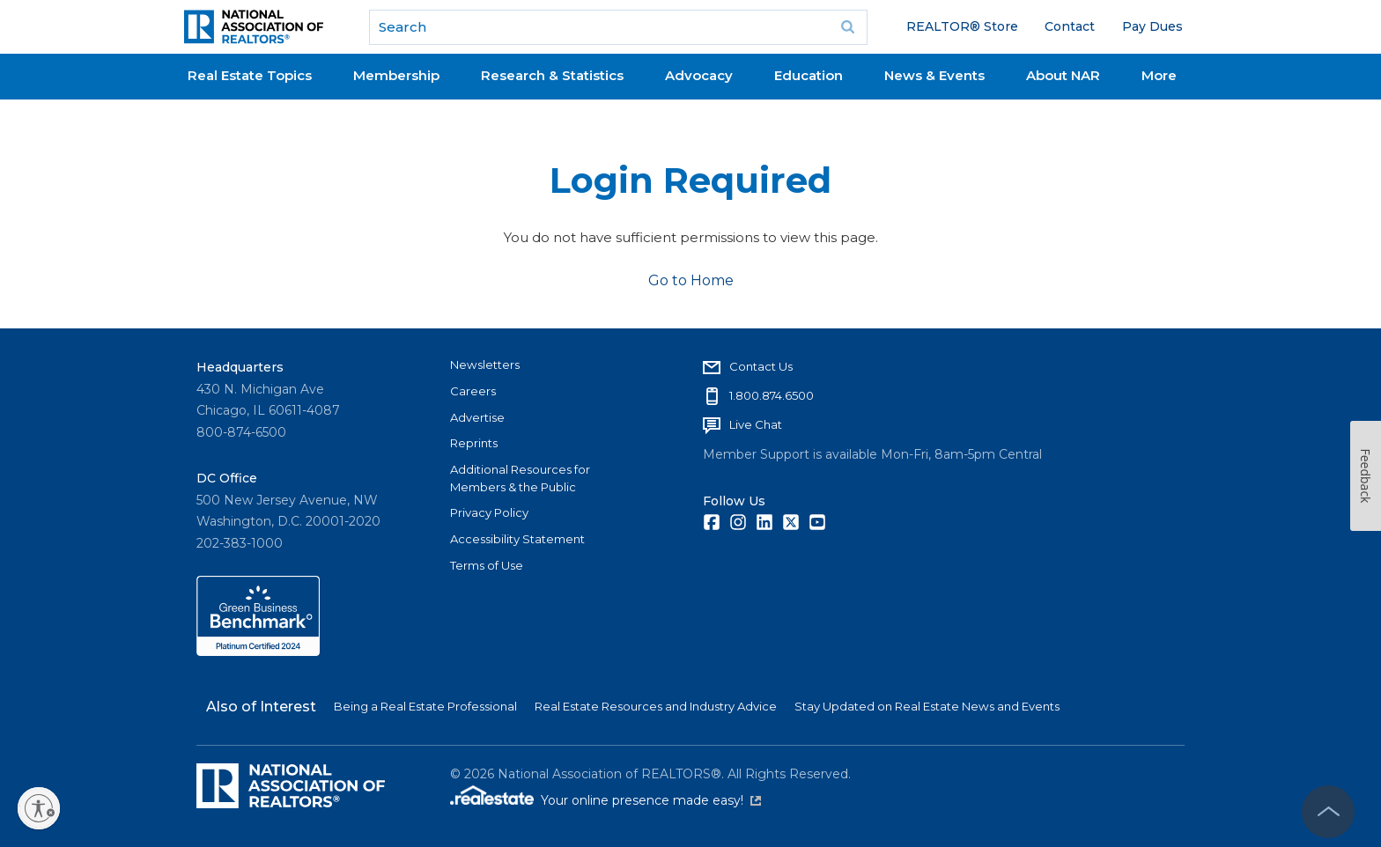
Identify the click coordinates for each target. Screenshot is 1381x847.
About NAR (1063, 75)
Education (808, 75)
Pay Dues (1152, 26)
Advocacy (699, 75)
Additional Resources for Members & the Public (520, 478)
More (1159, 75)
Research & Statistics (552, 75)
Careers (473, 391)
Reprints (474, 443)
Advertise (477, 417)
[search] (618, 27)
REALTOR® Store (962, 26)
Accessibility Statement (517, 539)
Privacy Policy (489, 512)
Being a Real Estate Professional (425, 706)
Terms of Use (486, 565)
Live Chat (755, 424)
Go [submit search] (848, 27)
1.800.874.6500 (771, 395)
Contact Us (761, 366)
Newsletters (485, 364)
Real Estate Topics (250, 75)
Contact (1070, 26)
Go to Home (691, 280)
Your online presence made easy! (651, 800)
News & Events (934, 75)
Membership (396, 75)
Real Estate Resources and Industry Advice (656, 706)
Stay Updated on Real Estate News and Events (927, 706)
